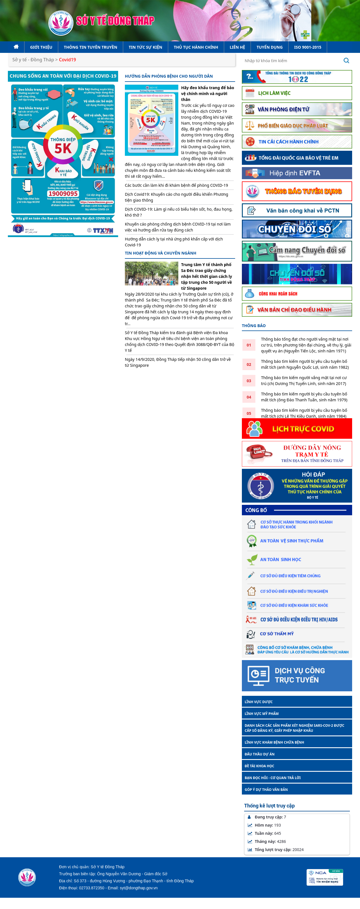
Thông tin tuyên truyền (90, 47)
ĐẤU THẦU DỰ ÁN (259, 754)
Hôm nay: (264, 825)
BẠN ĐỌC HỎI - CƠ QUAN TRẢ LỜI (273, 777)
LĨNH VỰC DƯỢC (259, 701)
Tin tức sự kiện (145, 47)
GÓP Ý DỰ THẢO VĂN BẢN (266, 789)
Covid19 (67, 60)
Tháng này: (267, 841)
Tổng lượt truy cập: (276, 849)
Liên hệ (237, 47)
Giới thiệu (41, 47)
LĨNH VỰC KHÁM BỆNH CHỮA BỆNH (274, 742)
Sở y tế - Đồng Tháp (33, 60)
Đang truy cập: (267, 817)
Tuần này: (264, 833)
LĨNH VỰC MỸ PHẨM (262, 713)
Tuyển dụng (269, 47)
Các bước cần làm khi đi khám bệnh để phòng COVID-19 (176, 185)
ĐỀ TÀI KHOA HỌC (259, 766)
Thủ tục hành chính (196, 47)
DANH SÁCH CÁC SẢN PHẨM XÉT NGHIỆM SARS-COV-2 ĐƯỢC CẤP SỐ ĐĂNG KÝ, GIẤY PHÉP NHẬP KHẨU (294, 728)
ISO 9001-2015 (307, 47)
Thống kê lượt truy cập (269, 806)
